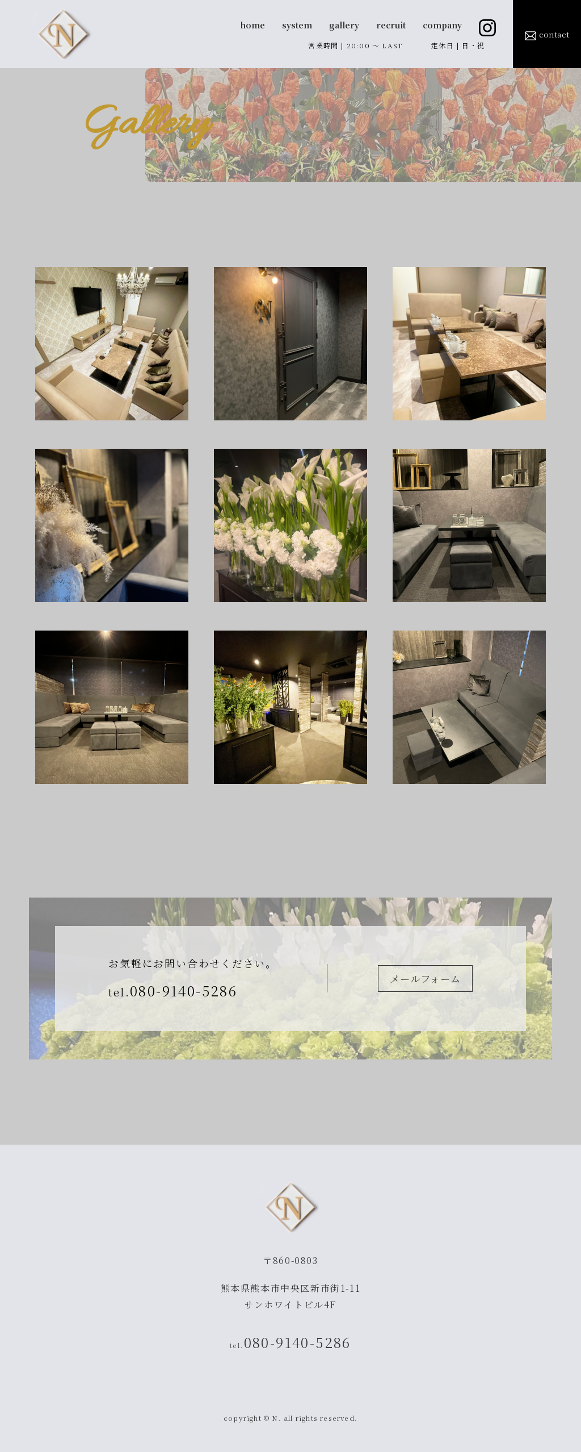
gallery (344, 25)
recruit (391, 25)
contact (547, 34)
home (252, 25)
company (442, 25)
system (297, 25)
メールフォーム (425, 978)
